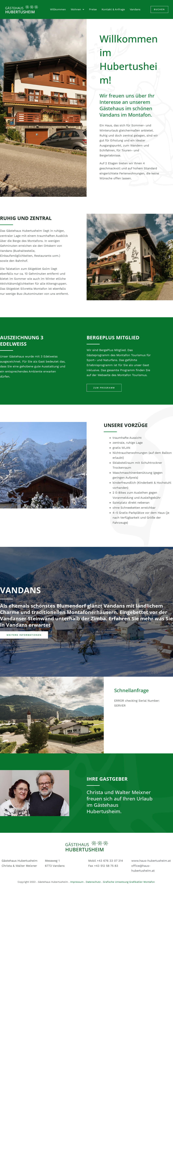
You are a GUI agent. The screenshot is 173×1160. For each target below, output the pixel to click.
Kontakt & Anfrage (113, 9)
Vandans (135, 9)
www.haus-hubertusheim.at (151, 860)
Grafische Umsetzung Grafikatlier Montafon (129, 881)
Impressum (76, 881)
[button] (90, 257)
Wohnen (77, 9)
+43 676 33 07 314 (110, 860)
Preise (93, 9)
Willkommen (58, 9)
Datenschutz (93, 881)
